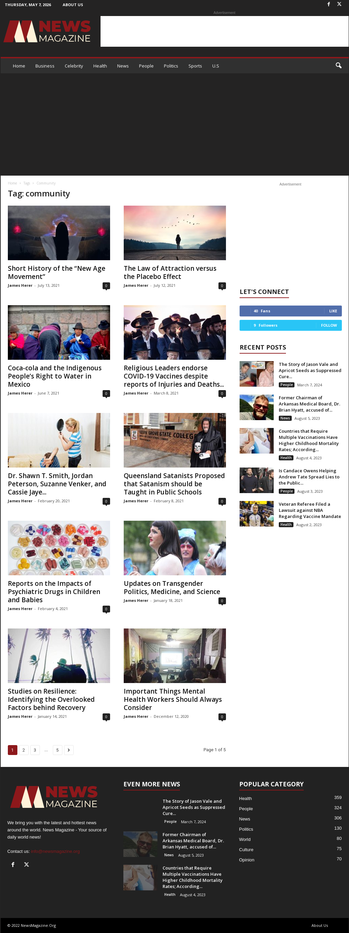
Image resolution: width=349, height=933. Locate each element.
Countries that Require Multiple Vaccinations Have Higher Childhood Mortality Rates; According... (309, 440)
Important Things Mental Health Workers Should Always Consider (173, 699)
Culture (246, 849)
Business (45, 66)
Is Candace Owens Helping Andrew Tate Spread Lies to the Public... (309, 477)
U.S (215, 66)
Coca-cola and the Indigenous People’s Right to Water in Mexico (55, 376)
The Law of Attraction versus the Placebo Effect (170, 272)
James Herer (20, 285)
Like (333, 310)
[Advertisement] (225, 31)
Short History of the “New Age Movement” (56, 272)
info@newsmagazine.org (55, 851)
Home (19, 66)
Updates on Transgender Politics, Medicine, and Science (172, 587)
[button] (338, 65)
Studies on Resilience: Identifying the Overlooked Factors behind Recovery (51, 699)
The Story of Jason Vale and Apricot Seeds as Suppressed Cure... (310, 370)
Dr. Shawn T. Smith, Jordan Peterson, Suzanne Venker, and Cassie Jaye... (57, 484)
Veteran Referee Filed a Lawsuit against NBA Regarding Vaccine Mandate (310, 510)
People (146, 66)
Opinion (247, 859)
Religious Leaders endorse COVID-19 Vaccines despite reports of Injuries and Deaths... (174, 376)
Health (100, 66)
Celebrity (74, 66)
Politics (171, 66)
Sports (195, 66)
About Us (73, 4)
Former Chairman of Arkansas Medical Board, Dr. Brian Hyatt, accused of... (309, 404)
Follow (329, 325)
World (245, 839)
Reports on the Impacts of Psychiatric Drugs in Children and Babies (54, 591)
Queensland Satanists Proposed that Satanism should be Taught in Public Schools (174, 484)
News (123, 66)
